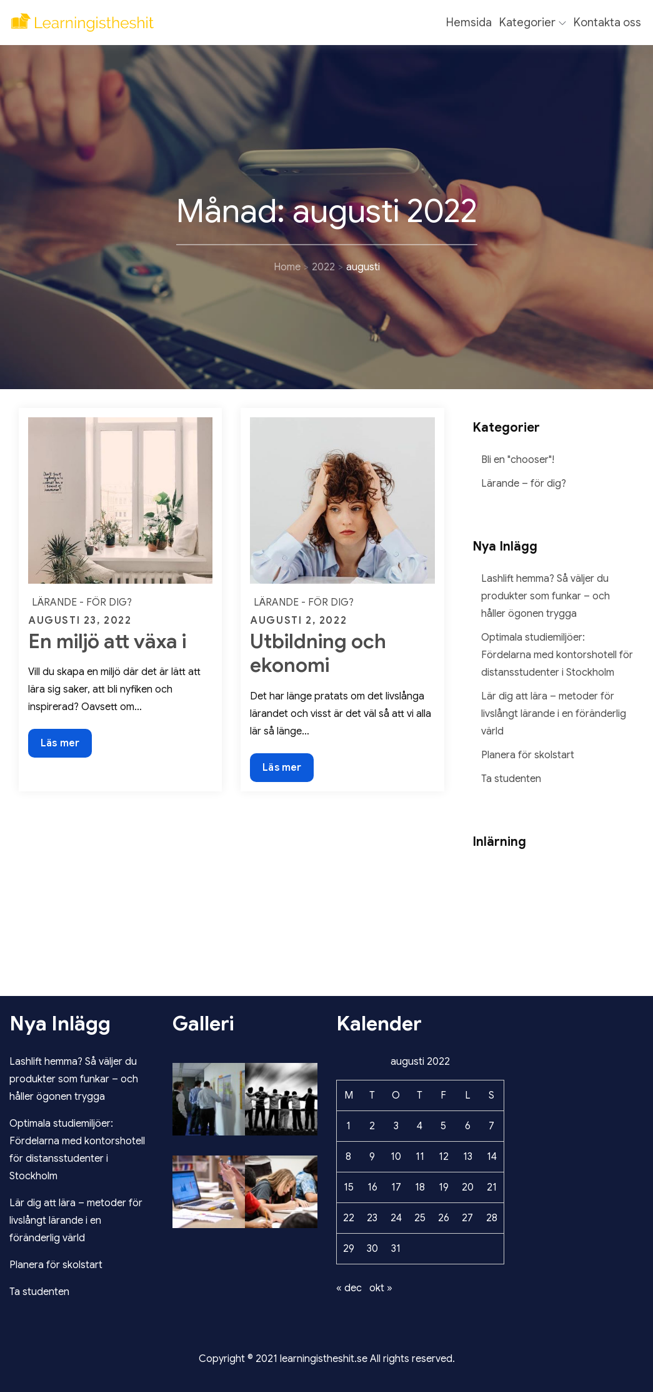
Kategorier (532, 22)
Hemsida (469, 22)
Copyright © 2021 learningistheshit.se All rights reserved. (327, 1359)
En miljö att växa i (107, 641)
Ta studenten (511, 779)
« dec (349, 1288)
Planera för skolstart (527, 755)
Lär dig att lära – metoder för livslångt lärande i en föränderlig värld (553, 714)
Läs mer (59, 746)
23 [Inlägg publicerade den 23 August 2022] (372, 1218)
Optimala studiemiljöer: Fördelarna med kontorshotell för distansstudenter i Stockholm (557, 655)
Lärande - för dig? (82, 602)
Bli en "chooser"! (517, 460)
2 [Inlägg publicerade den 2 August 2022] (372, 1126)
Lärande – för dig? (523, 483)
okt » (380, 1288)
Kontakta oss (607, 22)
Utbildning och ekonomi (318, 653)
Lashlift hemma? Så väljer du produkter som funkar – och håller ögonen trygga (545, 596)
